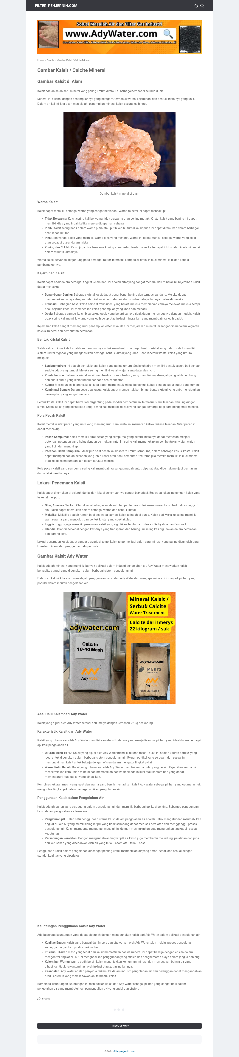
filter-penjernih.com (58, 5)
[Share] (43, 998)
